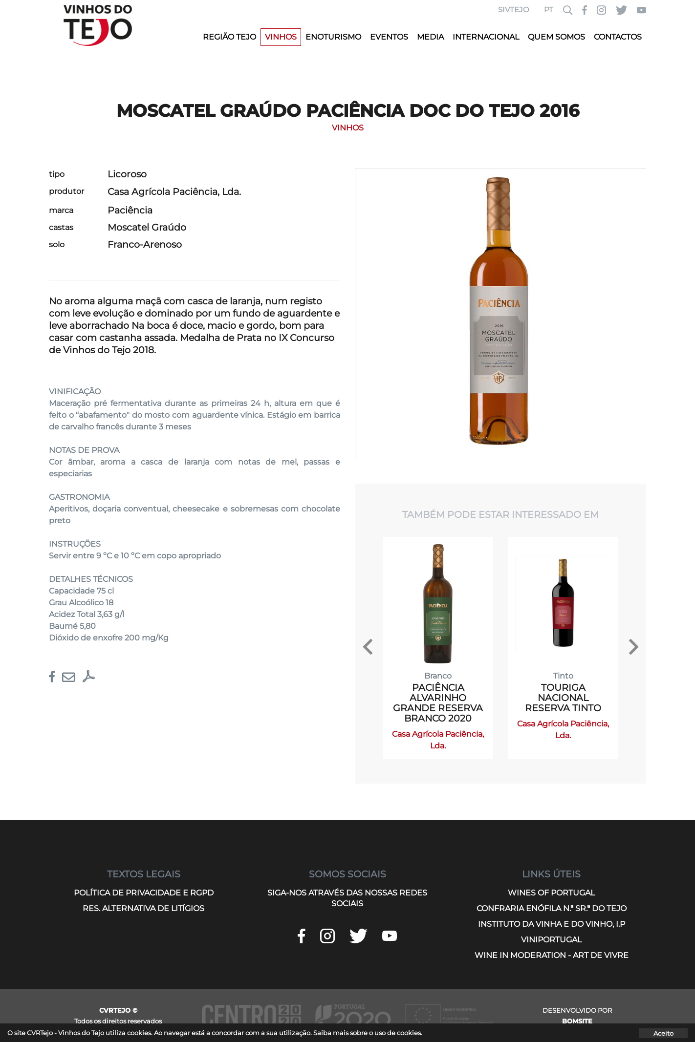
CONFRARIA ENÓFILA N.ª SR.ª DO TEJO (552, 908)
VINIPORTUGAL (551, 939)
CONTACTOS (618, 37)
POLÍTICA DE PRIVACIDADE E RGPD (144, 892)
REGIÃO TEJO (229, 37)
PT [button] (548, 9)
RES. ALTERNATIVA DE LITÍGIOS (143, 908)
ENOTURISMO (333, 37)
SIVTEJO (513, 9)
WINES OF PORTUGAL (551, 892)
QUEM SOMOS (556, 37)
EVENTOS (389, 37)
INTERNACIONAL (486, 37)
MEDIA (430, 37)
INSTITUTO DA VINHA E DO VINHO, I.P (551, 924)
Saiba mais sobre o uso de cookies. (367, 1033)
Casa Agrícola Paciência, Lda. (174, 191)
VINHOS (281, 37)
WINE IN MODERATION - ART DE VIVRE (552, 955)
